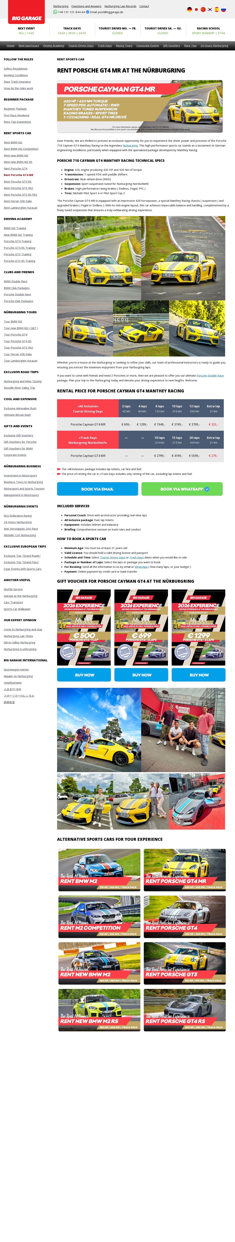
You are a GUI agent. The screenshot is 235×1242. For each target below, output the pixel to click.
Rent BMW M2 (13, 142)
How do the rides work (18, 88)
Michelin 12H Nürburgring (20, 535)
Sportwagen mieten (16, 669)
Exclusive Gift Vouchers (18, 435)
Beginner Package (15, 108)
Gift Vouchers (171, 45)
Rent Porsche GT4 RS (17, 181)
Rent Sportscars (29, 45)
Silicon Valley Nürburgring (19, 642)
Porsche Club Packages (18, 301)
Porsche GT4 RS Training (19, 248)
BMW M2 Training (15, 228)
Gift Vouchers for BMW (18, 448)
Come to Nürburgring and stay (23, 629)
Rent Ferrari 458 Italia (18, 201)
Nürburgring (60, 6)
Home (11, 45)
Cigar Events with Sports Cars (22, 569)
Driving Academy (53, 45)
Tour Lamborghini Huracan (20, 360)
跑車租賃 (9, 702)
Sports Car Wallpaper (17, 609)
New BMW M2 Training (18, 235)
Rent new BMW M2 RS (18, 162)
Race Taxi (190, 45)
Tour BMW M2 (13, 321)
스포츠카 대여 (12, 689)
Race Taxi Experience (17, 122)
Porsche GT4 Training (17, 241)
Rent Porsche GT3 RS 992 (20, 194)
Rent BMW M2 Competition (21, 149)
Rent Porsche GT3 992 (18, 188)
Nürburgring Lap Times (18, 636)
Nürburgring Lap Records (120, 6)
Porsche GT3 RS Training (19, 261)
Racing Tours (124, 45)
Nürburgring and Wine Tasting (23, 381)
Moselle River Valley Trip (19, 387)
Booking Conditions (16, 75)
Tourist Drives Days (81, 45)
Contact (144, 6)
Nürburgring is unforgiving (20, 649)
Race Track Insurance (17, 81)
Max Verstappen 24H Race (21, 528)
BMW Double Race (15, 281)
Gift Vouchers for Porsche (20, 442)
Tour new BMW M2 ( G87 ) (21, 328)
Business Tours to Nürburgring (23, 482)
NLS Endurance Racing (18, 515)
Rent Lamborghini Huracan (20, 207)
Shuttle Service (13, 589)
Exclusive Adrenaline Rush (20, 408)
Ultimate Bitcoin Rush (17, 415)
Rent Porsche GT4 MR (18, 175)
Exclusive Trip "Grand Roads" (22, 556)
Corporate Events (147, 45)
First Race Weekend (16, 115)
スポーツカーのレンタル (19, 695)
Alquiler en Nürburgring (18, 676)
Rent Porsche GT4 (15, 168)
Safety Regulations (16, 68)
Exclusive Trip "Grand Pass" (21, 562)
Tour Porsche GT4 (15, 334)
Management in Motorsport (21, 495)
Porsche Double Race (17, 294)
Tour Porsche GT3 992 (18, 347)
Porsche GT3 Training (17, 254)
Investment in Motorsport (20, 475)
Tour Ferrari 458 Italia (18, 354)
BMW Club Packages (17, 288)
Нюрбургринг (13, 682)
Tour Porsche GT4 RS (17, 341)
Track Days (105, 45)
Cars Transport (13, 602)
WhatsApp (141, 567)
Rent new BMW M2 (16, 155)
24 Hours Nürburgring (214, 45)
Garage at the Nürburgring (20, 596)
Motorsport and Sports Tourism (24, 488)
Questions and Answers (86, 6)
